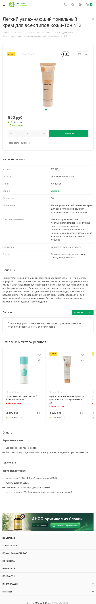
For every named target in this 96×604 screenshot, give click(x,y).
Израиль (55, 191)
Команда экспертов (14, 550)
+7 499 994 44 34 (41, 600)
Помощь (7, 589)
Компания (8, 535)
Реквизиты (8, 566)
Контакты (8, 573)
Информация (10, 581)
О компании (9, 543)
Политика (8, 558)
